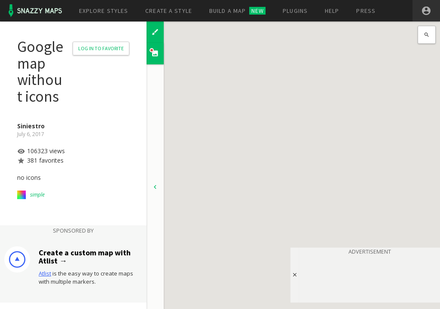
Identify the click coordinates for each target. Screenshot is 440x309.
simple (37, 194)
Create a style (168, 11)
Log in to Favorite (101, 48)
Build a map (237, 11)
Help (332, 11)
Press (366, 11)
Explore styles (103, 11)
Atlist (45, 273)
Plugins (295, 11)
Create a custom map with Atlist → (85, 257)
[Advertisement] (369, 277)
